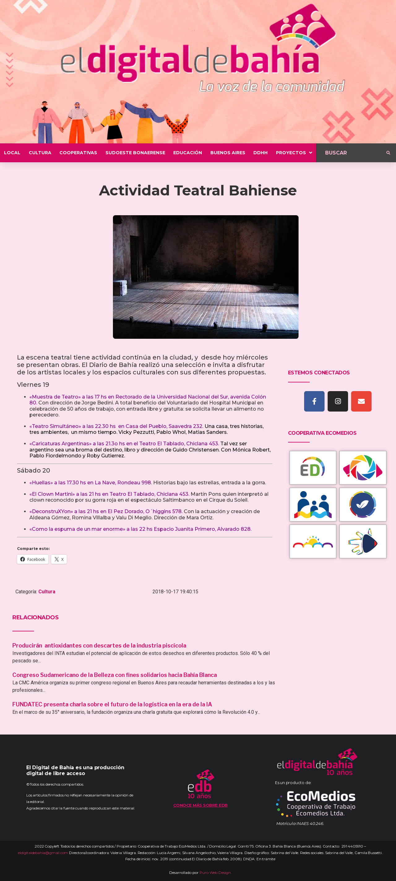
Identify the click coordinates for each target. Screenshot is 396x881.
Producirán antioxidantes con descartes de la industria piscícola (99, 645)
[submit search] (388, 153)
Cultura (46, 592)
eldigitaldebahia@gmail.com (43, 852)
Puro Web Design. (216, 872)
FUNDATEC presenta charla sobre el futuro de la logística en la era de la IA (112, 704)
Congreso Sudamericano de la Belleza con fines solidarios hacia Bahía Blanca (114, 675)
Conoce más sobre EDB (200, 805)
